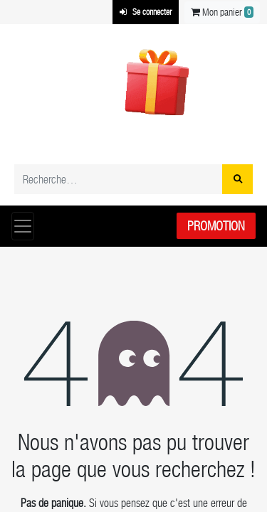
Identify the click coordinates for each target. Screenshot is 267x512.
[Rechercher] (237, 179)
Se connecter (146, 12)
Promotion (216, 225)
